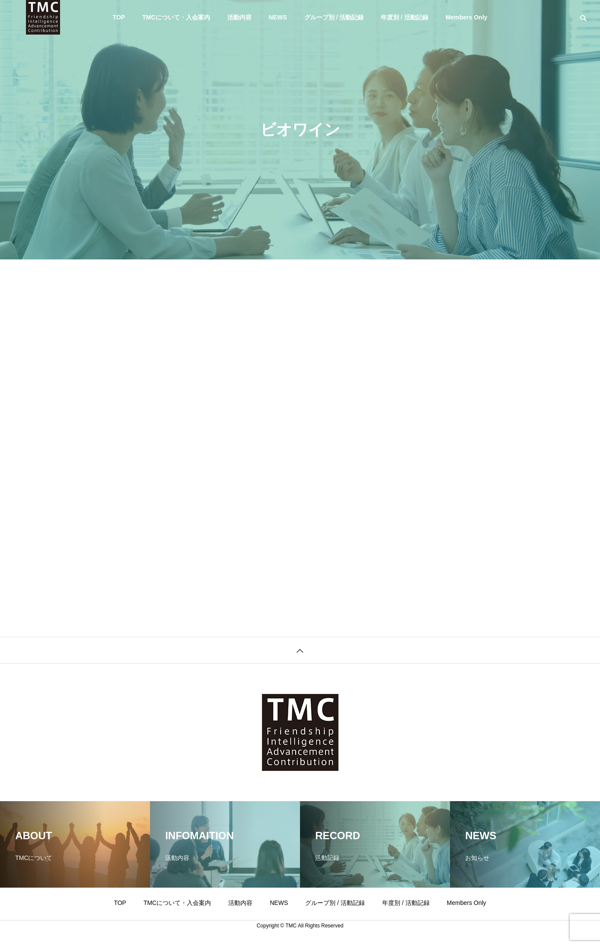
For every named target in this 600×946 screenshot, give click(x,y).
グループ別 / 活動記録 (334, 17)
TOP (119, 17)
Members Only (466, 17)
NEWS (278, 17)
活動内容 (239, 17)
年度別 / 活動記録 (404, 17)
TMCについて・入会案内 (176, 17)
